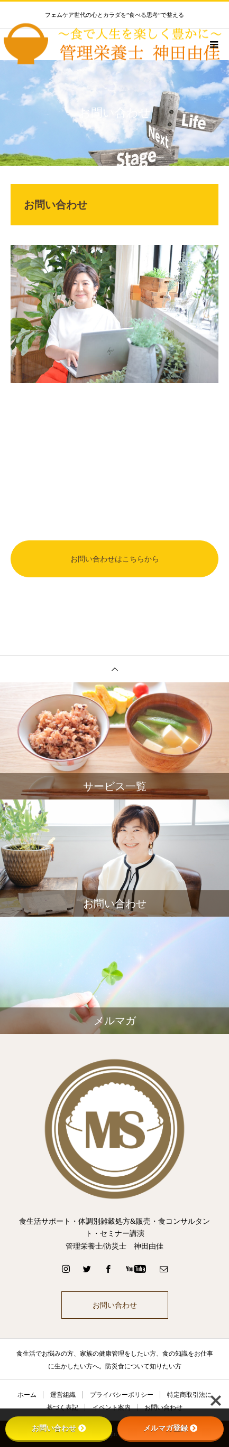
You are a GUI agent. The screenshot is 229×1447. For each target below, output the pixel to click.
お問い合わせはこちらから (114, 559)
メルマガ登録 (170, 1428)
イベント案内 (112, 1407)
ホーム (26, 1394)
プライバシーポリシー (121, 1394)
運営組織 (63, 1394)
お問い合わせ (115, 1305)
